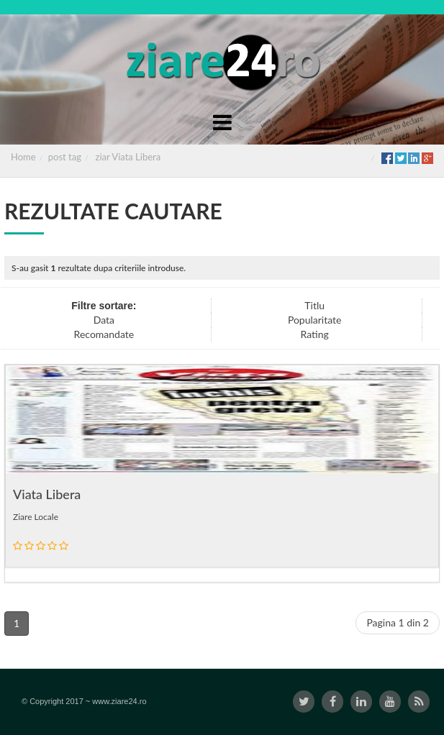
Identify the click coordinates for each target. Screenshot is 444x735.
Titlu (314, 305)
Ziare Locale (35, 516)
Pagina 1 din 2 (397, 622)
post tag (64, 157)
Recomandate (104, 334)
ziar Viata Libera (128, 157)
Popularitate (315, 320)
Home (23, 157)
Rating (315, 334)
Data (104, 320)
